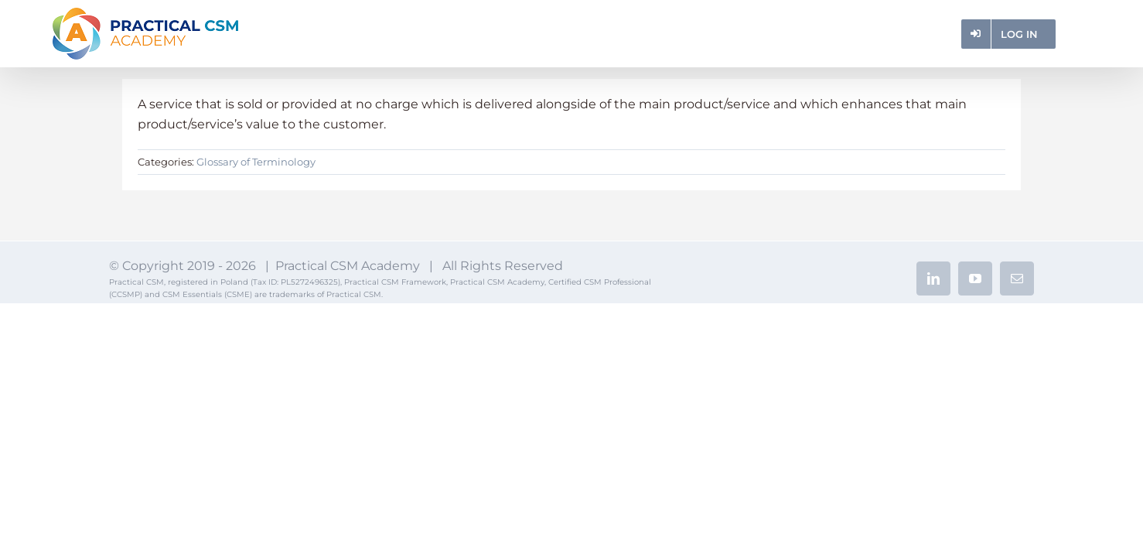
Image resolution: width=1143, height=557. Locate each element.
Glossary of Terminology (256, 161)
